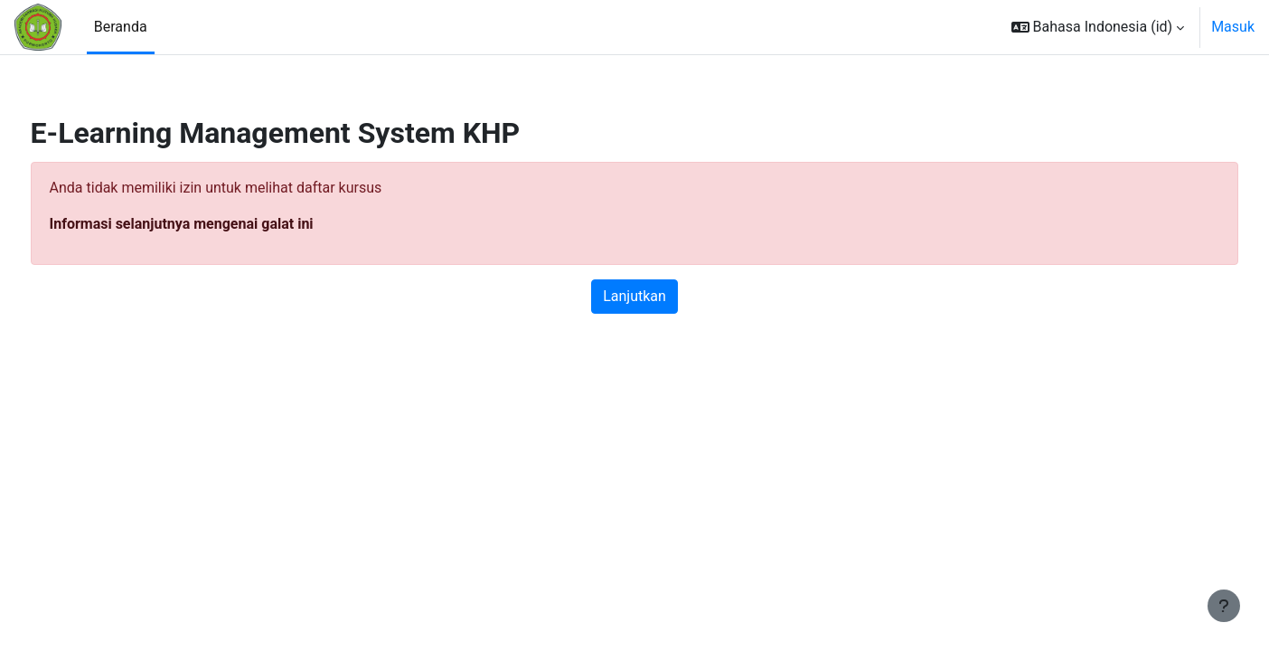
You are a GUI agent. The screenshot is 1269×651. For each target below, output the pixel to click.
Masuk (1233, 26)
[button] (1098, 27)
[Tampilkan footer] (1224, 606)
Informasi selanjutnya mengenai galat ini (215, 223)
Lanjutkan (634, 296)
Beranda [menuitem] (120, 26)
